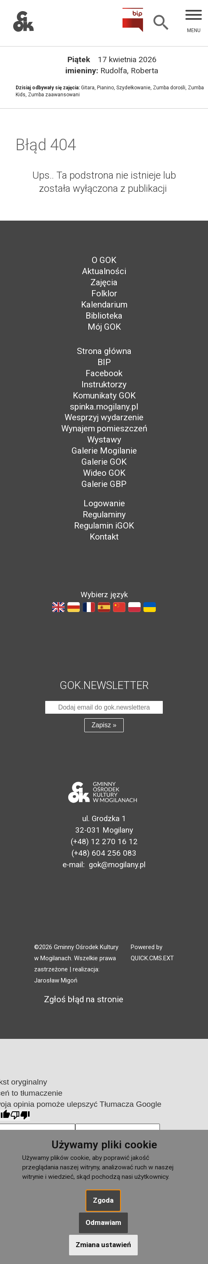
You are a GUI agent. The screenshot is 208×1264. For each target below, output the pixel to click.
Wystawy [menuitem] (104, 440)
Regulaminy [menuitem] (104, 514)
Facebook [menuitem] (104, 373)
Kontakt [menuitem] (104, 537)
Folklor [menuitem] (104, 293)
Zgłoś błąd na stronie (78, 1000)
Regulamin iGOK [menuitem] (104, 526)
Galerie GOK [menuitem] (104, 462)
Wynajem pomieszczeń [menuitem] (104, 428)
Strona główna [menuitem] (104, 351)
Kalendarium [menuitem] (104, 305)
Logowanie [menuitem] (104, 503)
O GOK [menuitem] (104, 260)
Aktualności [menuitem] (104, 271)
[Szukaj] (161, 23)
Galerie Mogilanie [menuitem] (104, 451)
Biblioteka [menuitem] (104, 316)
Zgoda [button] (103, 1200)
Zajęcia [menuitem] (104, 282)
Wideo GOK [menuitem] (104, 473)
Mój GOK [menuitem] (104, 327)
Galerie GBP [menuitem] (104, 484)
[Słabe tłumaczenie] (20, 1115)
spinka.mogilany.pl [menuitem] (104, 407)
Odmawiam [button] (103, 1222)
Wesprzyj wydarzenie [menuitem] (104, 417)
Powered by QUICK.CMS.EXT (152, 952)
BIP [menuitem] (104, 362)
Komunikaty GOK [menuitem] (104, 395)
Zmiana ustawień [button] (103, 1245)
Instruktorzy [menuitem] (104, 384)
